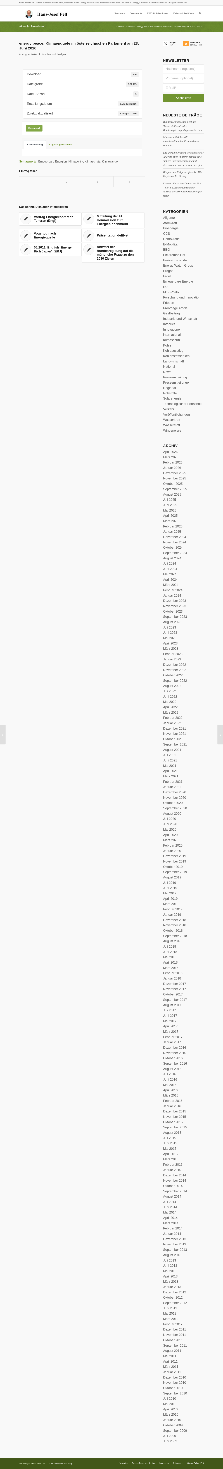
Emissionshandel (175, 260)
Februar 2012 (172, 1324)
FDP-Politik (171, 292)
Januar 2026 (172, 468)
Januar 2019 (172, 914)
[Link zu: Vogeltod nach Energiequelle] (50, 235)
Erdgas (168, 271)
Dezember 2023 (174, 601)
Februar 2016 (172, 1101)
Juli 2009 (169, 1436)
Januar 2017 (172, 1042)
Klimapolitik (75, 161)
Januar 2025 (172, 531)
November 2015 (174, 1117)
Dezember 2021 (174, 728)
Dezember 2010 (174, 1377)
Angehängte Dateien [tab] (60, 144)
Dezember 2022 (174, 665)
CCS (166, 233)
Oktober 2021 (173, 739)
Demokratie (171, 239)
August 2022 (172, 686)
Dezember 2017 (174, 984)
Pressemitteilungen (177, 382)
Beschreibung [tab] (35, 144)
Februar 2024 (172, 590)
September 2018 (175, 936)
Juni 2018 (170, 952)
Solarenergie (172, 398)
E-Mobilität (170, 244)
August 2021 (172, 750)
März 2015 (170, 1159)
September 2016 (175, 1063)
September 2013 (175, 1249)
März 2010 (170, 1414)
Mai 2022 (169, 702)
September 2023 (175, 616)
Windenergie (172, 430)
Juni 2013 (170, 1265)
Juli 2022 (169, 691)
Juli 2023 (169, 627)
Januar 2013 (172, 1287)
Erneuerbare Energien (52, 161)
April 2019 (170, 898)
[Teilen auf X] (66, 181)
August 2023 (172, 622)
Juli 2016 (169, 1074)
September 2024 (175, 553)
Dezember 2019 (174, 856)
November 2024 (174, 542)
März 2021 (170, 776)
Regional (169, 388)
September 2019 (175, 872)
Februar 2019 (172, 909)
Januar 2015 (172, 1170)
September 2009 (175, 1430)
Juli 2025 (169, 499)
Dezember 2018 (174, 920)
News (167, 372)
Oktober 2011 (173, 1340)
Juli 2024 (169, 563)
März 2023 (170, 648)
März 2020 (170, 840)
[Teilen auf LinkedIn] (97, 181)
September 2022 (175, 680)
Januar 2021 (172, 787)
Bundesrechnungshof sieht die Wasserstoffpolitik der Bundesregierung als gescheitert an (182, 126)
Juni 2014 (170, 1207)
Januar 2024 (172, 595)
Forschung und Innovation (181, 297)
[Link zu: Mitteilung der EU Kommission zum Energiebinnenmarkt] (113, 220)
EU (165, 287)
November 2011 (174, 1335)
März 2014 (170, 1223)
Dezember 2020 (174, 792)
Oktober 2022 (173, 675)
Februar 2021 (172, 782)
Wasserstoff (171, 425)
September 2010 (175, 1393)
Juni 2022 (170, 696)
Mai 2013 (169, 1271)
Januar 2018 (172, 978)
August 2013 (172, 1255)
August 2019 (172, 877)
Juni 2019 (170, 888)
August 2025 (172, 494)
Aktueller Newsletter (32, 26)
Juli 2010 (169, 1398)
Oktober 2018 (173, 930)
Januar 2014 (172, 1234)
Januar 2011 (172, 1372)
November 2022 (174, 670)
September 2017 (175, 1000)
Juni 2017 (170, 1015)
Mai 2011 (169, 1356)
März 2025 (170, 521)
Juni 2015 (170, 1143)
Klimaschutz (92, 161)
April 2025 (170, 515)
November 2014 (174, 1180)
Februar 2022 (172, 718)
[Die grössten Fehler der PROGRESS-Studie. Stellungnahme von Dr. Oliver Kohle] (3, 734)
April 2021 (170, 771)
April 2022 (170, 707)
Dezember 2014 (174, 1175)
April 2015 (170, 1154)
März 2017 (170, 1031)
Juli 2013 (169, 1260)
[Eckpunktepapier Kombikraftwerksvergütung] (220, 734)
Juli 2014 (169, 1202)
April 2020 (170, 835)
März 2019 (170, 904)
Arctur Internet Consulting (60, 1464)
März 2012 (170, 1319)
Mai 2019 (169, 893)
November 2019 (174, 861)
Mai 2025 (169, 510)
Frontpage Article (175, 308)
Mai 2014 (169, 1212)
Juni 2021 (170, 760)
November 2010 (174, 1382)
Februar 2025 (172, 526)
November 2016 (174, 1053)
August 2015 (172, 1132)
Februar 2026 (172, 462)
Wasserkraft (171, 420)
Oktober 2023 (173, 611)
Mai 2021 (169, 766)
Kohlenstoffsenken (176, 356)
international (172, 334)
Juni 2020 (170, 824)
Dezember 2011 (174, 1329)
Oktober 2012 (173, 1297)
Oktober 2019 (173, 867)
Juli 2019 (169, 883)
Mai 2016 (169, 1085)
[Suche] (200, 13)
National (169, 366)
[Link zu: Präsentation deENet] (113, 235)
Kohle (167, 345)
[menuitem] (119, 13)
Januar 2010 (172, 1420)
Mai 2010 (169, 1404)
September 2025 (175, 489)
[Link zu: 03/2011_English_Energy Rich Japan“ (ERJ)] (50, 249)
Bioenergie (171, 228)
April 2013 (170, 1276)
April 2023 (170, 643)
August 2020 (172, 813)
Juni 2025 (170, 505)
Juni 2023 (170, 632)
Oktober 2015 (173, 1122)
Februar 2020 (172, 845)
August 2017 (172, 1005)
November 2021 (174, 733)
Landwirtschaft (173, 361)
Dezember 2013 (174, 1239)
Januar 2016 (172, 1106)
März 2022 (170, 712)
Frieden (168, 303)
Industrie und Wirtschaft (180, 319)
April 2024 (170, 579)
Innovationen (172, 329)
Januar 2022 (172, 723)
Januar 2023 (172, 659)
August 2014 (172, 1196)
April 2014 (170, 1218)
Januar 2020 (172, 851)
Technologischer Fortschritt (182, 404)
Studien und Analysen (54, 54)
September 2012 (175, 1303)
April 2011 (170, 1361)
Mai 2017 (169, 1021)
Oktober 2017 (173, 994)
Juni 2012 (170, 1308)
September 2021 (175, 744)
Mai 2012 (169, 1313)
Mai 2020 (169, 829)
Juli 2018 (169, 946)
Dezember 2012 (174, 1292)
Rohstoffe (170, 393)
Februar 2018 (172, 973)
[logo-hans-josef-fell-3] (46, 13)
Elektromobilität (174, 255)
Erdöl (167, 276)
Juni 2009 (170, 1441)
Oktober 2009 (173, 1425)
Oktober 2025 (173, 484)
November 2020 (174, 797)
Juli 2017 (169, 1010)
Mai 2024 (169, 574)
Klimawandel (110, 161)
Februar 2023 (172, 654)
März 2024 (170, 585)
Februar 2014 (172, 1228)
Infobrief (169, 324)
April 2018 (170, 962)
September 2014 (175, 1191)
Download (34, 128)
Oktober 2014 (173, 1186)
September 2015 (175, 1127)
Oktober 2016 (173, 1058)
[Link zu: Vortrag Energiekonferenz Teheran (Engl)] (50, 219)
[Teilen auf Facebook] (35, 181)
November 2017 (174, 989)
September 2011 (175, 1345)
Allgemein (170, 217)
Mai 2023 (169, 638)
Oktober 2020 (173, 803)
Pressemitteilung (175, 377)
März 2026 (170, 457)
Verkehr (168, 409)
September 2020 (175, 808)
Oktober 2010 (173, 1388)
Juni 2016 (170, 1079)
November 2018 (174, 925)
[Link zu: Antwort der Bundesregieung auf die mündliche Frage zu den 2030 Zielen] (113, 253)
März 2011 (170, 1366)
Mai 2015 (169, 1148)
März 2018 (170, 968)
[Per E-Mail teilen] (129, 181)
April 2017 (170, 1026)
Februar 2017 (172, 1037)
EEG (166, 249)
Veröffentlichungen (176, 414)
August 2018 (172, 941)
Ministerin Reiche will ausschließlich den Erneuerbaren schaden (181, 141)
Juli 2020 (169, 819)
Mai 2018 (169, 957)
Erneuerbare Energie (178, 281)
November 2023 (174, 606)
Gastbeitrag (171, 313)
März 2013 (170, 1281)
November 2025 (174, 478)
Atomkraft (170, 223)
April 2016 (170, 1090)
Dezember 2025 (174, 473)
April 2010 (170, 1409)
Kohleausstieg (173, 350)
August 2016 (172, 1069)
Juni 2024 (170, 569)
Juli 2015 (169, 1138)
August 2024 (172, 558)
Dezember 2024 (174, 537)
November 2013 (174, 1244)
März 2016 (170, 1095)
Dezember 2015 (174, 1111)
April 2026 (170, 452)
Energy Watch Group (178, 265)
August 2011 (172, 1351)
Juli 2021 (169, 755)
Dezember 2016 (174, 1047)
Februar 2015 (172, 1164)
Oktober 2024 (173, 547)
